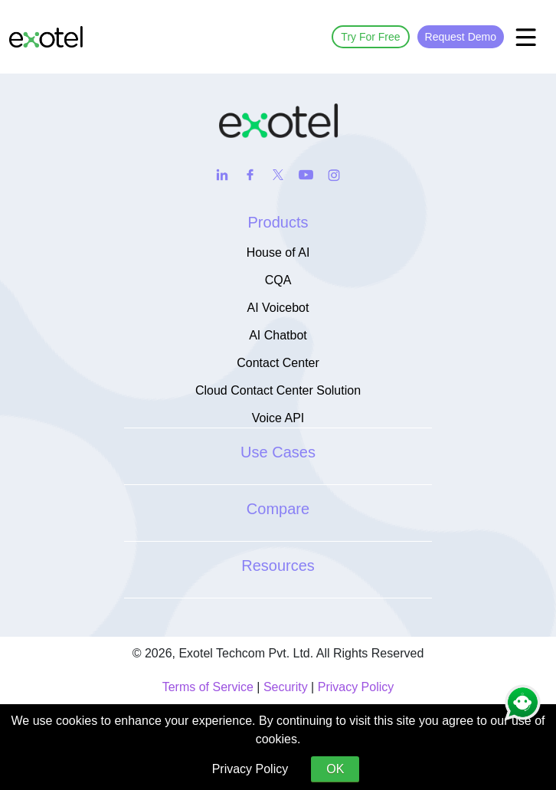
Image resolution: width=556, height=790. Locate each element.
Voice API (278, 418)
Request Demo (460, 37)
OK (335, 768)
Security (285, 686)
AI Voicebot (278, 307)
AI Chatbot (278, 335)
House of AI (278, 252)
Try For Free (370, 37)
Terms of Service (207, 686)
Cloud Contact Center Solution (278, 390)
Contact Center (278, 362)
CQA (278, 280)
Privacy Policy (356, 686)
